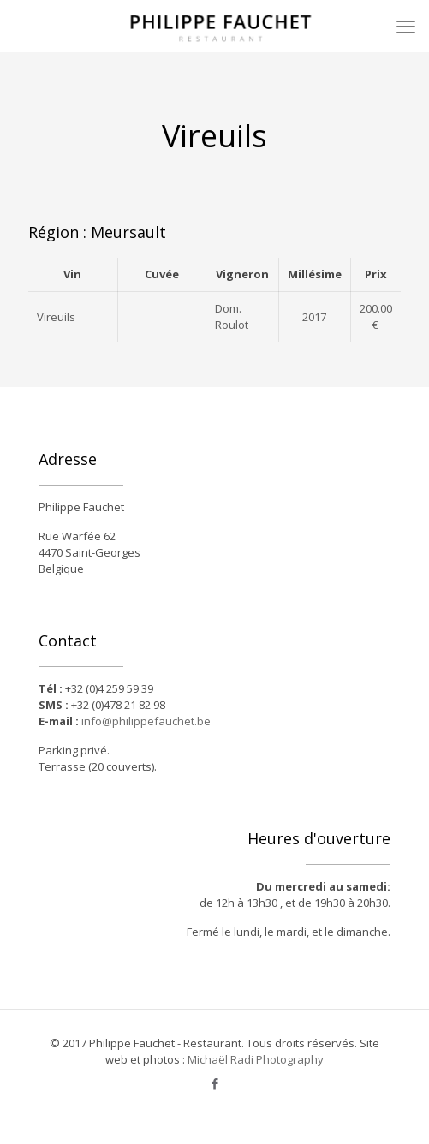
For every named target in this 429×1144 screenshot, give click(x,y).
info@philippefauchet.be (146, 721)
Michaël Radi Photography (256, 1059)
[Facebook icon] (214, 1083)
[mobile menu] (405, 25)
